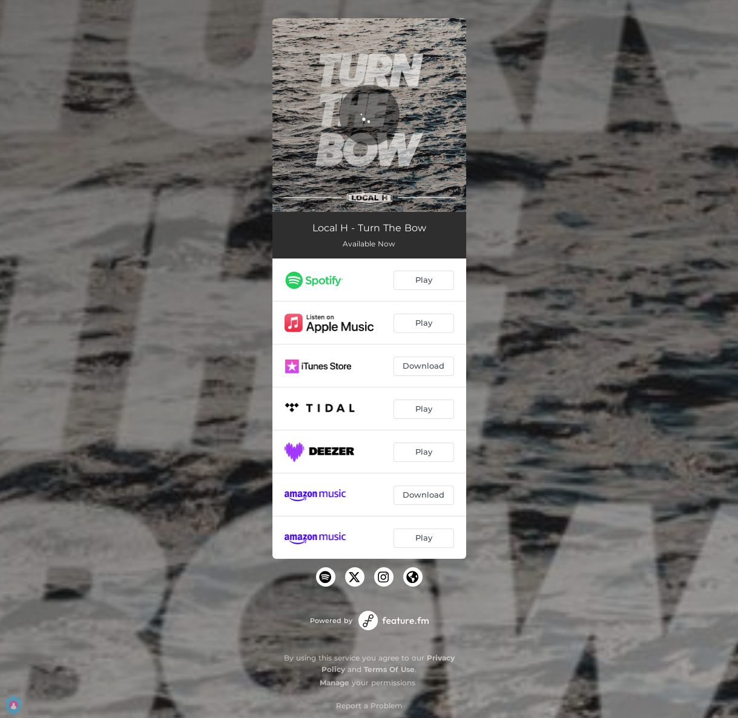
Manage (334, 682)
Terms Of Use (389, 669)
